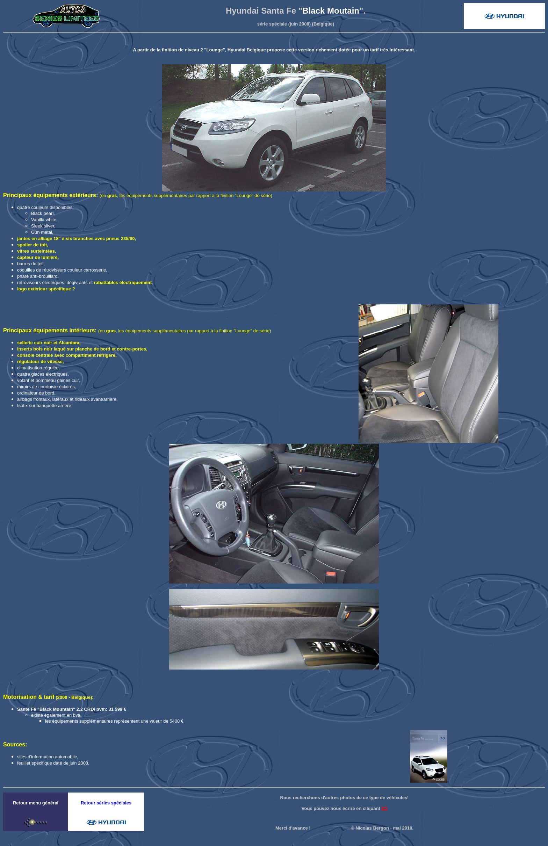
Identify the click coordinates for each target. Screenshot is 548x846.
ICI (385, 808)
